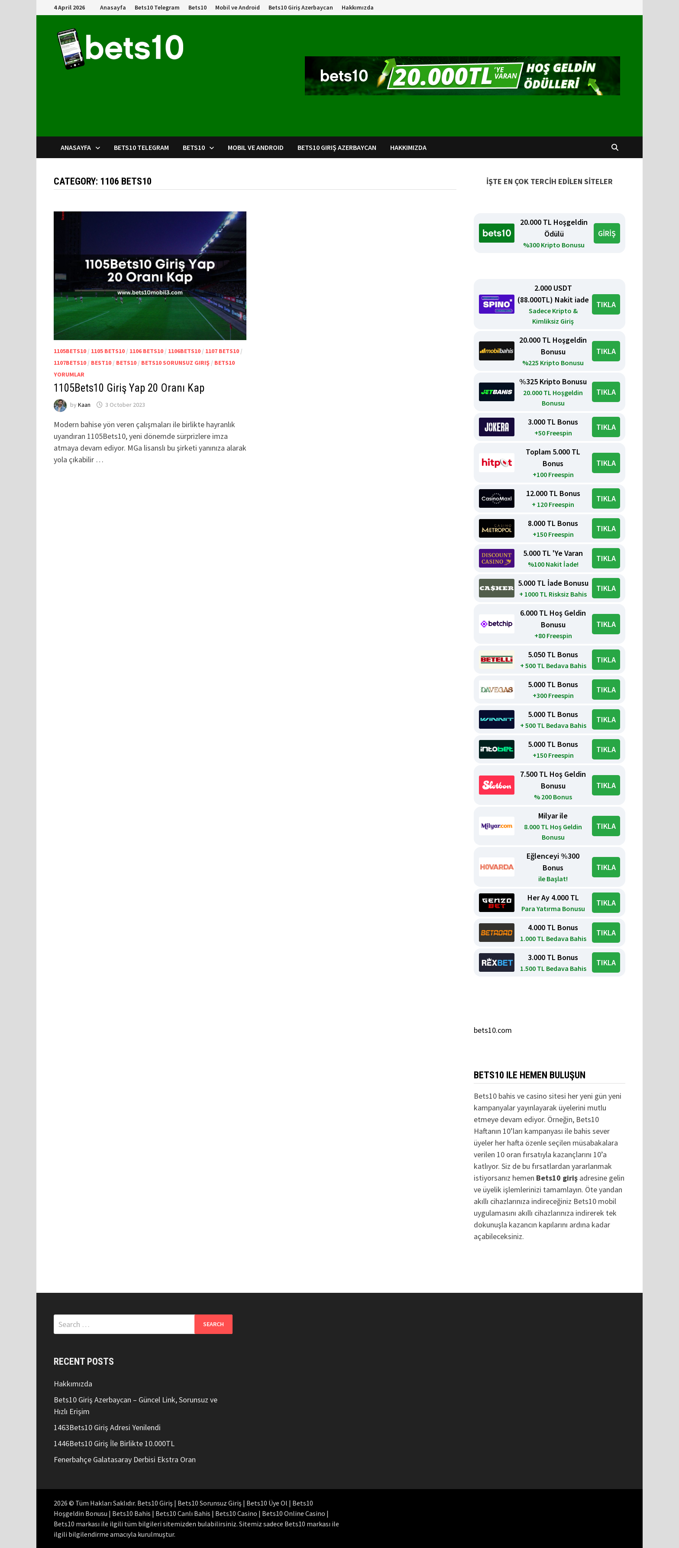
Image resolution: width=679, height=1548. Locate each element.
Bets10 (197, 7)
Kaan (84, 405)
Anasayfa (113, 7)
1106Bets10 (184, 351)
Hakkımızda (358, 7)
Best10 (101, 363)
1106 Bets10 (146, 351)
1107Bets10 (70, 363)
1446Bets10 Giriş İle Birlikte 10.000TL (114, 1443)
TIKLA (606, 304)
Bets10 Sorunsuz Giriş (175, 363)
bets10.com (493, 1030)
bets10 (126, 363)
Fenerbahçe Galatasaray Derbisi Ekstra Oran (125, 1459)
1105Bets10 (70, 351)
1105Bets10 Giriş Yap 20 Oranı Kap (129, 388)
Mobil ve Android (237, 7)
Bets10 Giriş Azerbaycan (300, 7)
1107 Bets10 (222, 351)
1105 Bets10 (108, 351)
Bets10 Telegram (157, 7)
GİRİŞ (607, 233)
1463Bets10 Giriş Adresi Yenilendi (107, 1427)
